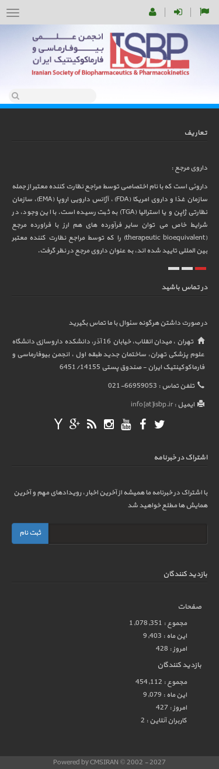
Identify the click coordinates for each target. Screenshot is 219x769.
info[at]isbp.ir (152, 404)
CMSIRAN (105, 762)
